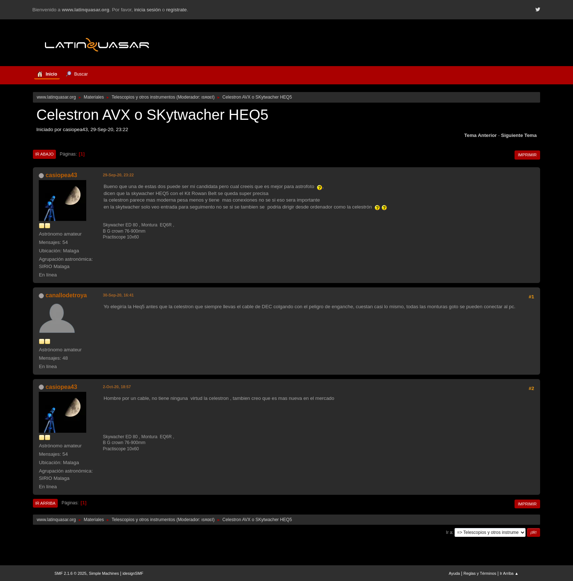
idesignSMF (132, 573)
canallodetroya (66, 295)
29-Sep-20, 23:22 (118, 175)
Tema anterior (480, 135)
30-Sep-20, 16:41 (118, 295)
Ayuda (454, 573)
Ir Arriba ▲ (509, 573)
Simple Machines (104, 573)
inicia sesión (147, 9)
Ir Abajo (44, 154)
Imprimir (527, 155)
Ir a (449, 532)
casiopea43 (61, 175)
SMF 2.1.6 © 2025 (70, 573)
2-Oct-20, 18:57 (117, 387)
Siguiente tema (519, 135)
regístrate (176, 9)
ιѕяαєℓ (207, 97)
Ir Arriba (45, 503)
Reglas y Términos (479, 573)
